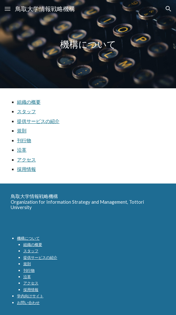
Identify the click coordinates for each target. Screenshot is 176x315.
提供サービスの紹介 (38, 121)
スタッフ (26, 111)
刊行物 (24, 140)
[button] (7, 8)
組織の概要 (29, 102)
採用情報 (26, 169)
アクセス (26, 159)
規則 (21, 130)
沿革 (21, 150)
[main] (88, 44)
